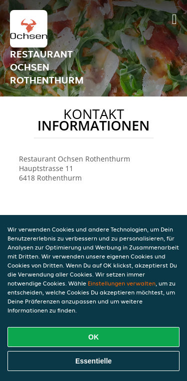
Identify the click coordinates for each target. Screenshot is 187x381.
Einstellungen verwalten (122, 283)
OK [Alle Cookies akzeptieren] (93, 337)
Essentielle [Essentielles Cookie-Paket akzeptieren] (93, 361)
